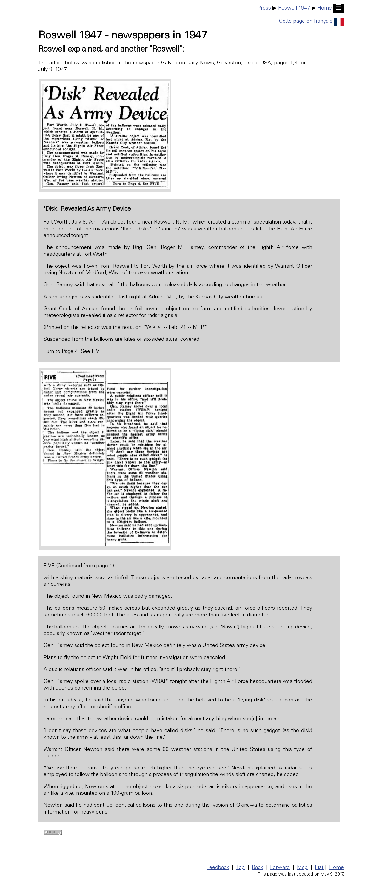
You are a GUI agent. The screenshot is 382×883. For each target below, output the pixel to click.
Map (302, 867)
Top (240, 867)
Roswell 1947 (294, 8)
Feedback (218, 867)
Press (264, 8)
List (319, 867)
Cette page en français (311, 21)
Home (324, 8)
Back (257, 867)
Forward (280, 867)
